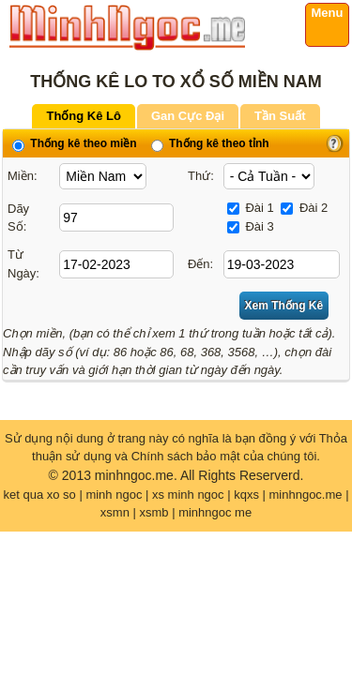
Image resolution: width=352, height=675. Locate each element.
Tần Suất (279, 116)
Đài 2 (304, 208)
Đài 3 (250, 226)
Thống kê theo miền (74, 143)
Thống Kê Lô (83, 116)
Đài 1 (250, 208)
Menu (328, 13)
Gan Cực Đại (187, 116)
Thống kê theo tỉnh (210, 143)
